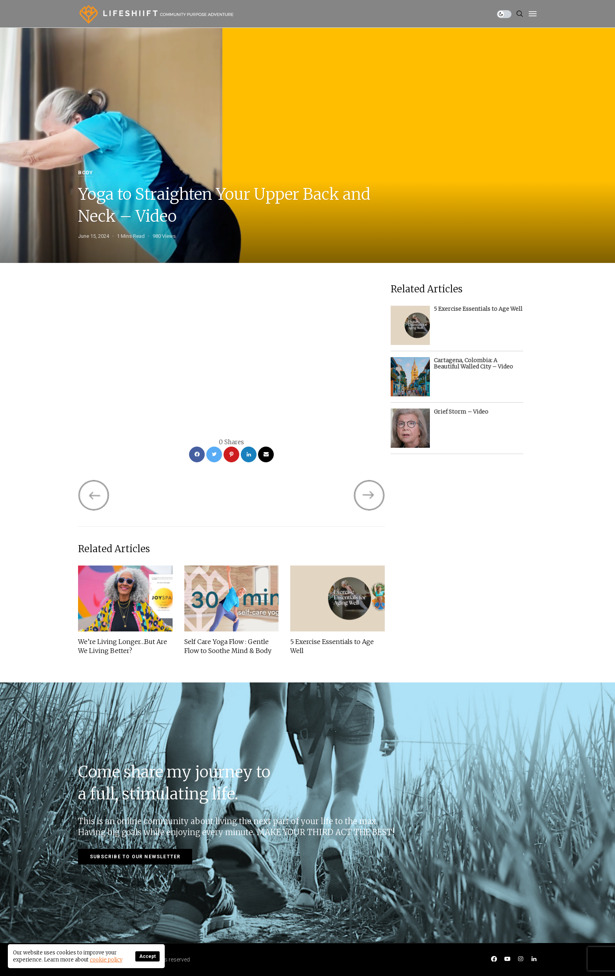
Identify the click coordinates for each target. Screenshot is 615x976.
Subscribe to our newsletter (135, 856)
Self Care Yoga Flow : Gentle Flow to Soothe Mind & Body (227, 646)
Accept (147, 956)
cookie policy (106, 959)
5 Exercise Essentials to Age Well (332, 646)
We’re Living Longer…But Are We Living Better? (122, 646)
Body (85, 173)
